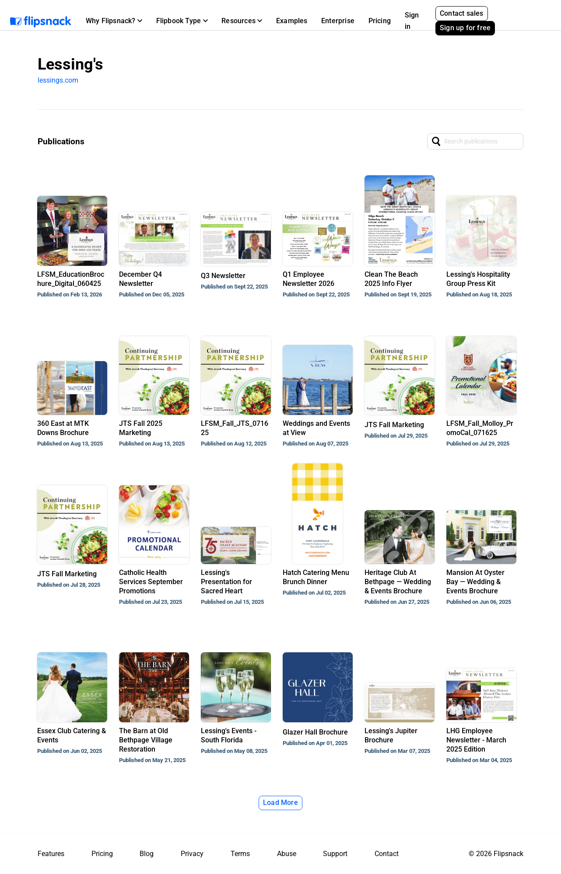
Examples (292, 21)
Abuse (286, 854)
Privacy (192, 854)
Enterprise (337, 21)
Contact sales (462, 13)
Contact (387, 854)
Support (335, 854)
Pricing (379, 21)
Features (51, 854)
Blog (147, 854)
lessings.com (58, 80)
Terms (240, 854)
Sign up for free (465, 28)
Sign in (412, 21)
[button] (114, 21)
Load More (280, 802)
